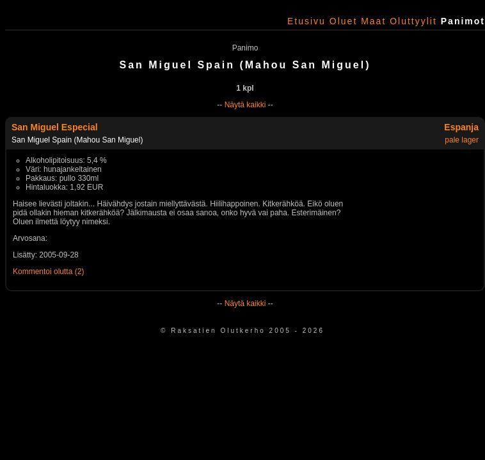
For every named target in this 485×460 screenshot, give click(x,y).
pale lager (462, 139)
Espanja (461, 127)
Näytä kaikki (245, 104)
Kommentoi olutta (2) (48, 271)
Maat (373, 21)
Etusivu (306, 21)
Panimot (463, 21)
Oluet (343, 21)
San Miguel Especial (55, 127)
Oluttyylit (413, 21)
